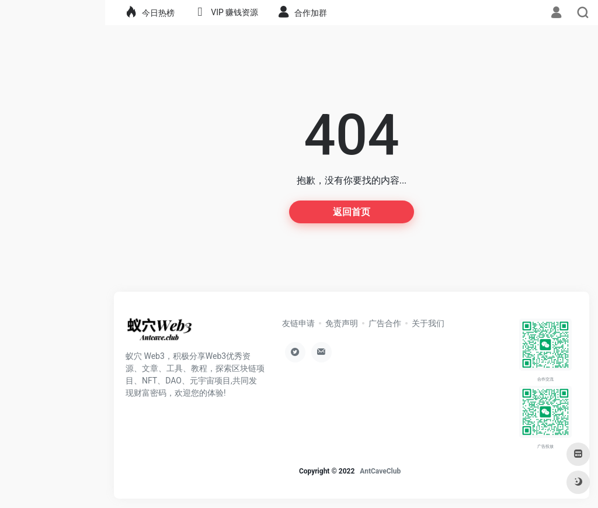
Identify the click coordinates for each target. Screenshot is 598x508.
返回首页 (351, 211)
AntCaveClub (380, 471)
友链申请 (298, 323)
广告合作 (384, 323)
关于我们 (428, 323)
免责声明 (341, 323)
